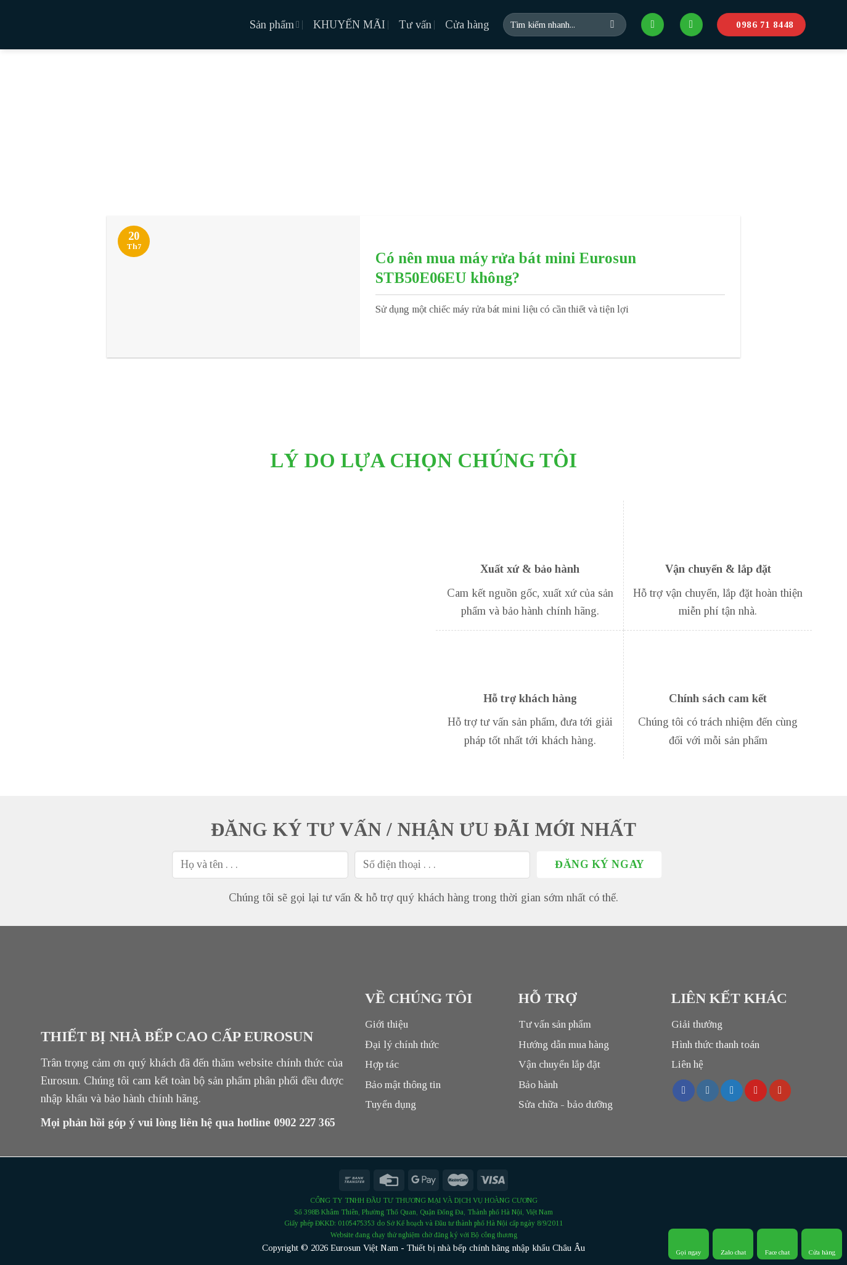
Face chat (777, 1244)
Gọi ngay (689, 1244)
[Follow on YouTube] (780, 1090)
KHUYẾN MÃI (349, 24)
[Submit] (612, 24)
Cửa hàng (467, 24)
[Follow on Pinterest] (756, 1090)
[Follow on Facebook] (684, 1090)
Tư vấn (415, 24)
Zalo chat (733, 1244)
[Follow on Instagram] (708, 1090)
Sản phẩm (275, 24)
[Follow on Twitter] (732, 1090)
